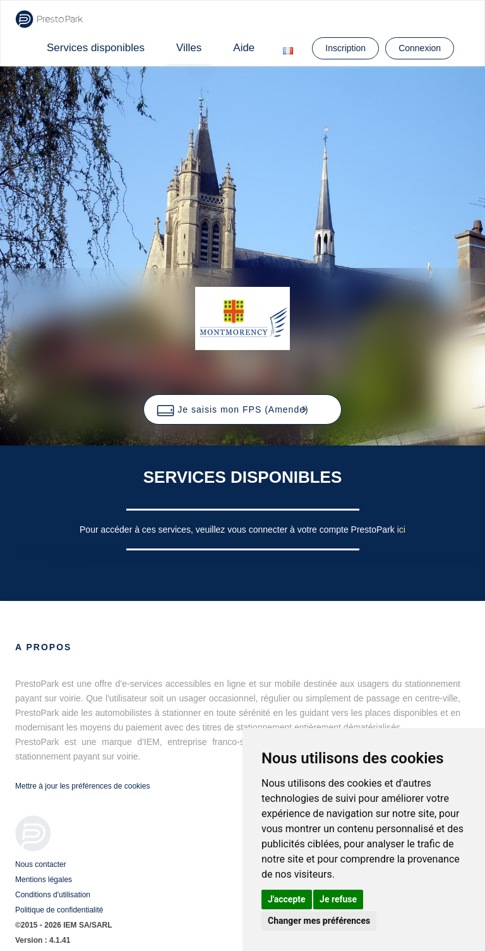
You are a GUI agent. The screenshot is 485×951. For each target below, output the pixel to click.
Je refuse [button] (338, 899)
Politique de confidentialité (59, 910)
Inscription (345, 48)
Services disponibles (96, 48)
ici (401, 529)
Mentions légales (43, 879)
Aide (243, 48)
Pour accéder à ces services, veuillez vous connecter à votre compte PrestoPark (238, 529)
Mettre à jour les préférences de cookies (82, 786)
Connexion (419, 48)
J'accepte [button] (287, 899)
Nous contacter (40, 864)
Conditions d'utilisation (52, 894)
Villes (188, 48)
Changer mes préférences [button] (319, 921)
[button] (242, 409)
